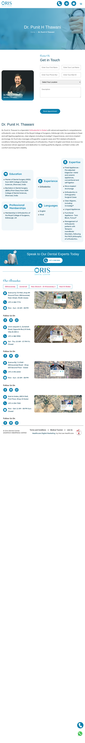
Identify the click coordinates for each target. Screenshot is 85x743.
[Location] (58, 300)
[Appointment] (73, 3)
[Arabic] (66, 3)
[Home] (7, 4)
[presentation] (51, 104)
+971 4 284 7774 (14, 302)
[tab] (10, 286)
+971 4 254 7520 (14, 403)
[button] (81, 4)
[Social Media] (5, 320)
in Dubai (43, 130)
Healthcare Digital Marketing (43, 433)
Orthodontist (34, 130)
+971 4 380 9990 (14, 336)
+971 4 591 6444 (14, 372)
